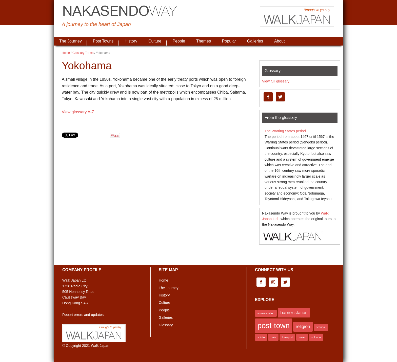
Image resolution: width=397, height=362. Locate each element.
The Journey (168, 288)
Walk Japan (100, 346)
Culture (164, 303)
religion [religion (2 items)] (303, 326)
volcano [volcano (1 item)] (316, 337)
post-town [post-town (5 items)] (273, 325)
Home (163, 280)
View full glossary (275, 81)
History (164, 295)
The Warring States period (285, 131)
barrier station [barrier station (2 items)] (294, 312)
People (164, 310)
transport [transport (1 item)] (287, 337)
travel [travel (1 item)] (302, 337)
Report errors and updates (83, 315)
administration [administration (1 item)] (265, 313)
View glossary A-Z (78, 112)
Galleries (166, 317)
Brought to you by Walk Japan (297, 17)
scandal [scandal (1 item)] (321, 327)
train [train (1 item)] (273, 337)
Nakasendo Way (120, 11)
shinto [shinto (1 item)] (261, 337)
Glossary (166, 325)
